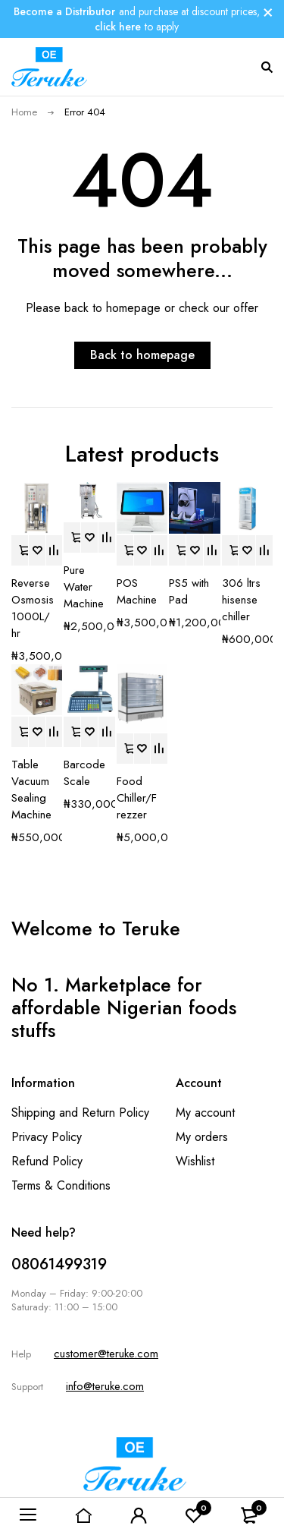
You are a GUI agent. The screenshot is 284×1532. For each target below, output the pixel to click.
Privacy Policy (46, 1137)
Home (24, 112)
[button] (19, 550)
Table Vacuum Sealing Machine (31, 789)
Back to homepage (142, 355)
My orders (202, 1137)
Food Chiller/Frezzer (137, 798)
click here (118, 26)
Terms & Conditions (61, 1185)
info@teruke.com (105, 1386)
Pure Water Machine (84, 587)
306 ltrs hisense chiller (241, 600)
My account (205, 1112)
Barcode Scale (84, 773)
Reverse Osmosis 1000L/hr (32, 608)
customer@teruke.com (106, 1353)
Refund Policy (47, 1161)
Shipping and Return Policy (80, 1112)
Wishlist (195, 1161)
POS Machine (137, 591)
